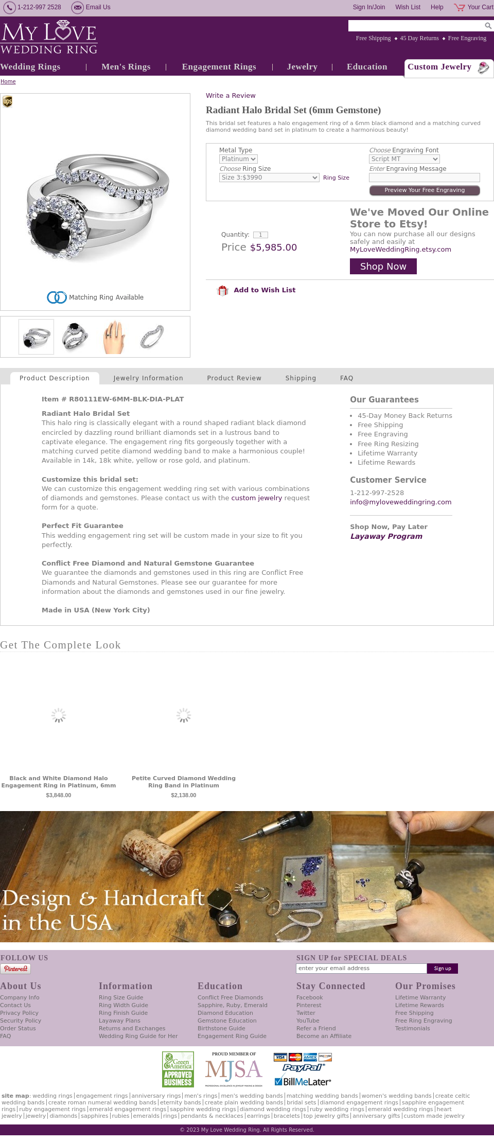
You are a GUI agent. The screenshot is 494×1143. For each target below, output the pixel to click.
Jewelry (302, 67)
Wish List (407, 7)
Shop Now (383, 266)
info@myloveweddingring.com (401, 502)
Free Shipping (373, 38)
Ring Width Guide (123, 1005)
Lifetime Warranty (420, 997)
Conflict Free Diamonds (230, 997)
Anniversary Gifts (376, 1116)
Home (8, 81)
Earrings (258, 1116)
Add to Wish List (255, 290)
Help (437, 7)
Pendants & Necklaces (212, 1116)
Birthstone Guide (221, 1028)
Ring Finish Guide (123, 1013)
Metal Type (236, 150)
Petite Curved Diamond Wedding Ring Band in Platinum (184, 782)
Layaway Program (386, 536)
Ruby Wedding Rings (337, 1109)
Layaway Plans (119, 1020)
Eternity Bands (180, 1102)
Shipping (301, 378)
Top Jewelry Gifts (326, 1116)
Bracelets (287, 1116)
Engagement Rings (219, 67)
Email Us (98, 7)
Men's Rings (126, 67)
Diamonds (63, 1116)
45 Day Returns (419, 38)
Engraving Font (404, 150)
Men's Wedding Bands (252, 1096)
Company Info (20, 997)
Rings (170, 1116)
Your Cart (480, 7)
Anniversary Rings (156, 1096)
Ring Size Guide (121, 997)
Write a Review (231, 95)
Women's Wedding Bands (397, 1096)
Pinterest (309, 1005)
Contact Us (15, 1005)
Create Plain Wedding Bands (244, 1102)
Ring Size (245, 168)
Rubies (121, 1116)
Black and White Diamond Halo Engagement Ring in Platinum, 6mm (58, 782)
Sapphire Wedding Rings (203, 1109)
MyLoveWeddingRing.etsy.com (400, 249)
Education (367, 67)
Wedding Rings (30, 67)
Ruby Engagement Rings (52, 1109)
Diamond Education (225, 1013)
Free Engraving (467, 38)
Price (233, 247)
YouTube (308, 1020)
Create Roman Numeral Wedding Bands (102, 1102)
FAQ (347, 378)
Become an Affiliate (323, 1036)
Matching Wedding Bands (322, 1096)
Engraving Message (408, 168)
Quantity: (235, 234)
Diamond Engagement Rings (359, 1102)
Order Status (18, 1028)
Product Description (55, 378)
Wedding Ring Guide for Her (138, 1036)
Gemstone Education (227, 1020)
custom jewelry (257, 498)
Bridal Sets (301, 1102)
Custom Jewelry (440, 67)
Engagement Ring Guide (232, 1036)
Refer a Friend (316, 1028)
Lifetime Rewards (419, 1005)
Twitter (305, 1013)
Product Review (234, 378)
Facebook (309, 997)
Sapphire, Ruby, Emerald (233, 1005)
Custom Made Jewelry (434, 1116)
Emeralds (146, 1116)
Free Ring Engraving (423, 1020)
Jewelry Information (149, 378)
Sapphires (94, 1116)
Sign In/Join (369, 7)
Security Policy (20, 1020)
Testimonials (412, 1028)
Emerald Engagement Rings (128, 1109)
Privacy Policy (19, 1013)
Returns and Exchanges (132, 1028)
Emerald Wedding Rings (400, 1109)
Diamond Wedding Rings (273, 1109)
